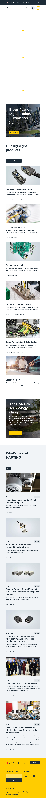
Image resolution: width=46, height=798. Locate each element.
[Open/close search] (26, 8)
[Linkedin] (26, 776)
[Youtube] (34, 776)
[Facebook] (30, 776)
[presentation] (25, 2)
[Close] (38, 2)
